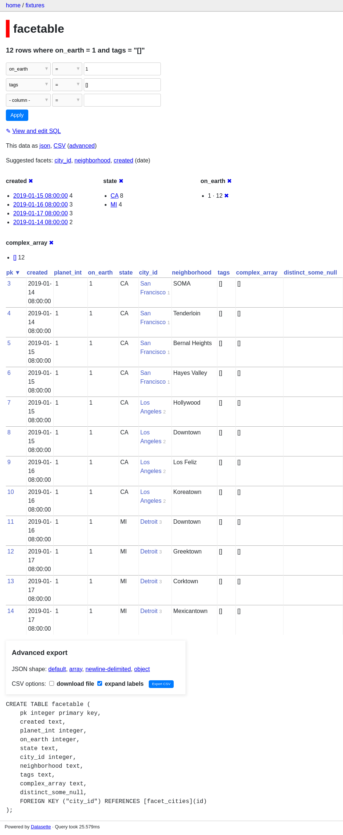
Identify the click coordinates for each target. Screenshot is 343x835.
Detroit (149, 522)
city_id (63, 160)
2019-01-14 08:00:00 (40, 222)
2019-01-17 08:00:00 (40, 213)
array (75, 669)
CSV (60, 146)
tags (224, 272)
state (126, 272)
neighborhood (93, 160)
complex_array (257, 272)
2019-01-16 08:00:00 (40, 204)
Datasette (41, 826)
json (45, 146)
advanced (82, 146)
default (57, 669)
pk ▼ (13, 272)
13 (10, 581)
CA (114, 196)
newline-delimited (108, 669)
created (123, 160)
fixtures (34, 5)
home (13, 5)
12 (10, 551)
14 (10, 611)
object (142, 669)
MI (114, 204)
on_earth (100, 272)
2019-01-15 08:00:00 (40, 196)
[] (15, 257)
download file (71, 684)
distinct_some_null (310, 272)
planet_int (68, 272)
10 (10, 492)
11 (10, 522)
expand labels (120, 684)
